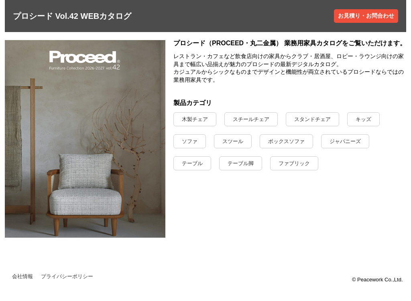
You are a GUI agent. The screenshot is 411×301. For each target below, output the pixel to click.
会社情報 (22, 276)
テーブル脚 (241, 163)
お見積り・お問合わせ (366, 15)
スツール (232, 141)
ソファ (189, 141)
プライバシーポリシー (67, 276)
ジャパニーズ (345, 141)
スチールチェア (251, 119)
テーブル (192, 163)
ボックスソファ (286, 141)
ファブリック (294, 163)
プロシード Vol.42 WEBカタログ (72, 16)
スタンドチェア (312, 119)
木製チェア (195, 119)
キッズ (363, 119)
